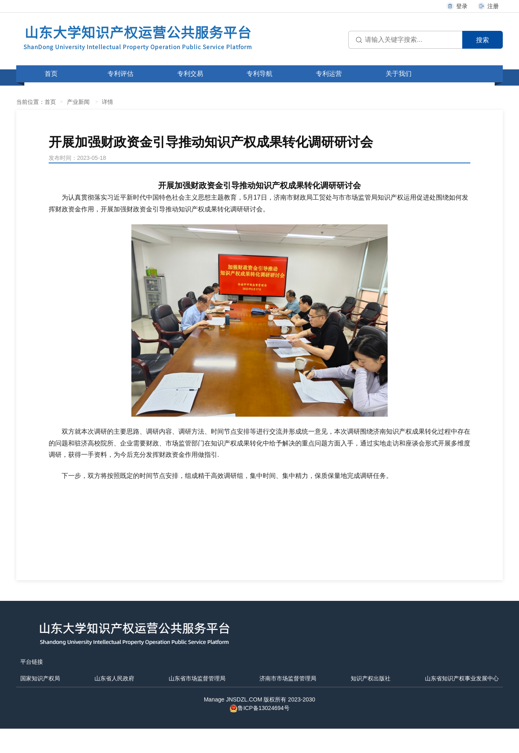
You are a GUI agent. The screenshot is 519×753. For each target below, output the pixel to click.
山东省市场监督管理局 (197, 678)
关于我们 (399, 73)
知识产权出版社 (370, 678)
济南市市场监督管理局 (288, 678)
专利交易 (190, 73)
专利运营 (329, 73)
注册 (488, 6)
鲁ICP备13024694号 (259, 708)
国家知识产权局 (40, 678)
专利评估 (120, 73)
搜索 (482, 40)
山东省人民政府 (114, 678)
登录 (457, 6)
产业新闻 (78, 102)
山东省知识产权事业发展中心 (462, 678)
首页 (51, 73)
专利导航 (259, 73)
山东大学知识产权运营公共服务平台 (138, 37)
